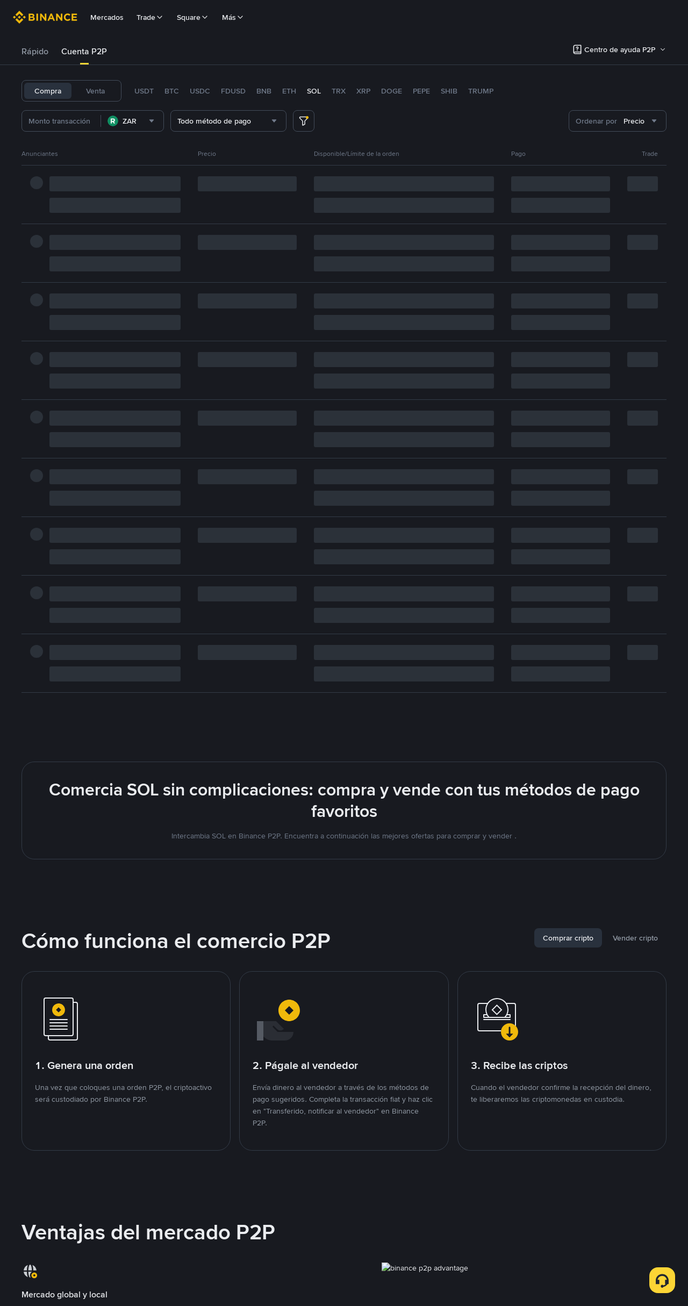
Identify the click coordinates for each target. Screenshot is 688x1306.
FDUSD (233, 91)
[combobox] (132, 121)
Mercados (107, 17)
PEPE (421, 91)
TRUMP (480, 91)
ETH (289, 91)
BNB (263, 91)
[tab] (35, 51)
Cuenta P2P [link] (84, 51)
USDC (200, 91)
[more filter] (303, 121)
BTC (171, 91)
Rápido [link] (35, 51)
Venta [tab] (95, 91)
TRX (339, 91)
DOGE (391, 91)
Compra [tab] (47, 91)
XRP (363, 91)
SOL (314, 91)
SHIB (449, 91)
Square (193, 17)
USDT (144, 91)
